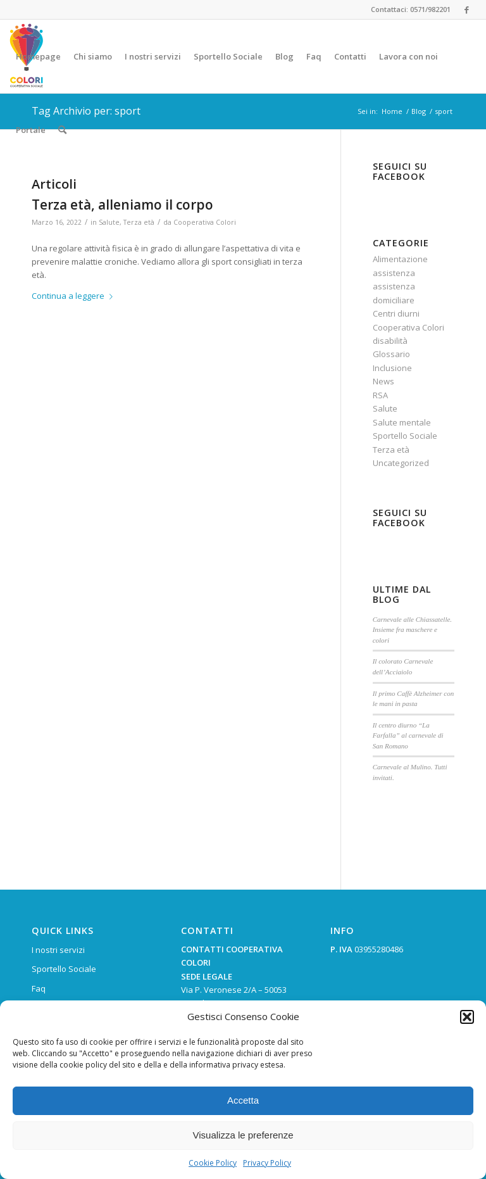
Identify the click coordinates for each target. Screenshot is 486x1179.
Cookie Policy (213, 1162)
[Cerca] (62, 130)
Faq (39, 988)
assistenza (394, 273)
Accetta (243, 1100)
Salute (109, 222)
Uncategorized (401, 463)
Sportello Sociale (405, 435)
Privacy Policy (267, 1162)
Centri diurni (396, 313)
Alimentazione (400, 259)
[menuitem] (38, 56)
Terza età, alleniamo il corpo (122, 204)
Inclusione (392, 368)
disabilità (390, 340)
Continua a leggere (75, 295)
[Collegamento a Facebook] (467, 9)
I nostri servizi (58, 949)
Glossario (391, 354)
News (383, 381)
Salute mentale (402, 422)
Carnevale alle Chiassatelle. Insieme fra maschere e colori (412, 629)
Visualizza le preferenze (243, 1135)
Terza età (138, 222)
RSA (380, 395)
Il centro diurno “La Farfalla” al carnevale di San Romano (408, 735)
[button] (467, 1017)
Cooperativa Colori (204, 222)
